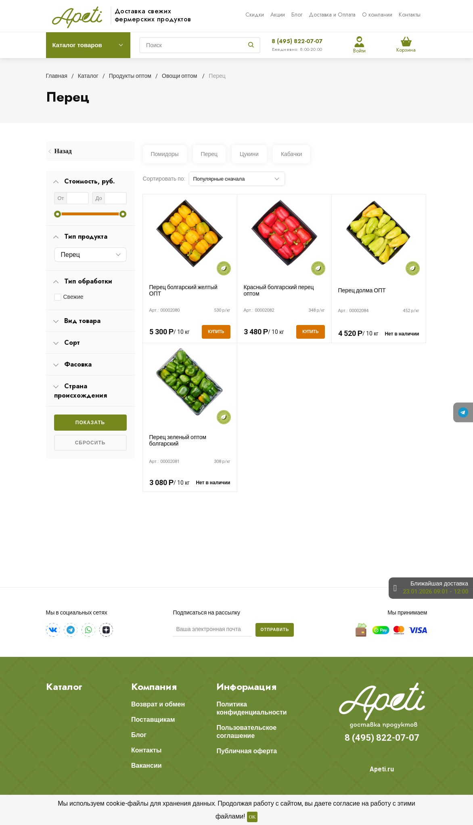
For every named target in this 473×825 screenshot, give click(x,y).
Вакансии (146, 765)
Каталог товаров (77, 45)
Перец (209, 154)
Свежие (73, 297)
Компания (154, 687)
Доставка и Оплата (332, 14)
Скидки (254, 14)
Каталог (64, 687)
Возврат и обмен (158, 704)
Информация (246, 687)
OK (252, 817)
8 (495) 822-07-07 (297, 41)
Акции (277, 14)
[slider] (57, 214)
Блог (296, 14)
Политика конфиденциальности (251, 708)
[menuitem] (90, 151)
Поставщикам (153, 719)
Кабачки (291, 154)
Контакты (410, 14)
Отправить (274, 629)
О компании (377, 14)
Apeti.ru (382, 769)
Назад (63, 151)
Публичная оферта (246, 751)
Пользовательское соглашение (246, 732)
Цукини (249, 154)
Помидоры (165, 154)
